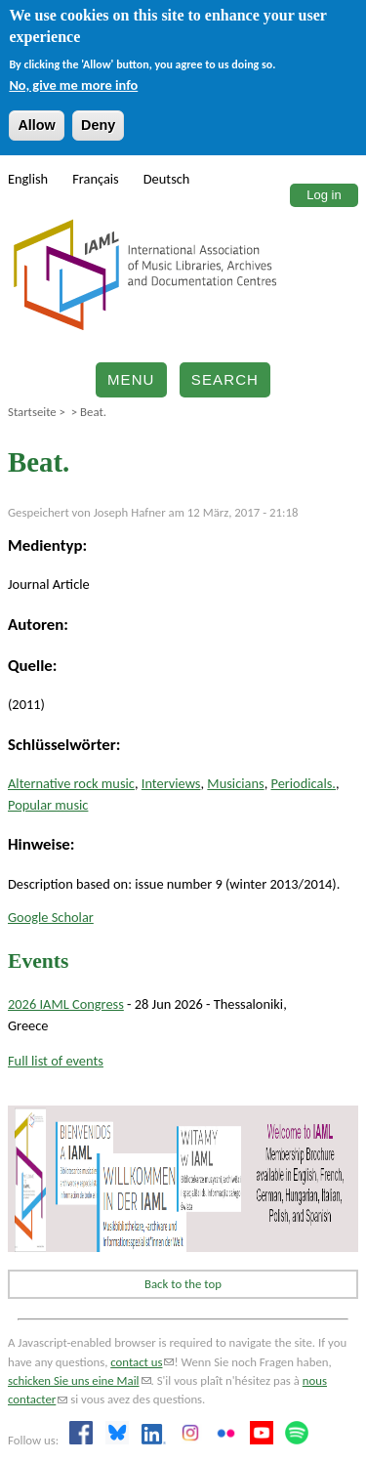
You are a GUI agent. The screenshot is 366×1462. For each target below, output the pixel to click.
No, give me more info (73, 85)
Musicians (235, 783)
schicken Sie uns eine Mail (79, 1380)
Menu (131, 379)
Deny (98, 125)
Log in (323, 195)
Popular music (48, 805)
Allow (36, 125)
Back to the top (183, 1283)
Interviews (171, 783)
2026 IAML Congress (66, 1004)
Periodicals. (303, 783)
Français (95, 179)
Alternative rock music (71, 783)
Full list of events (55, 1060)
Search (225, 379)
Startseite (32, 411)
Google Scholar (51, 917)
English (28, 179)
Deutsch (166, 179)
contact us (142, 1362)
